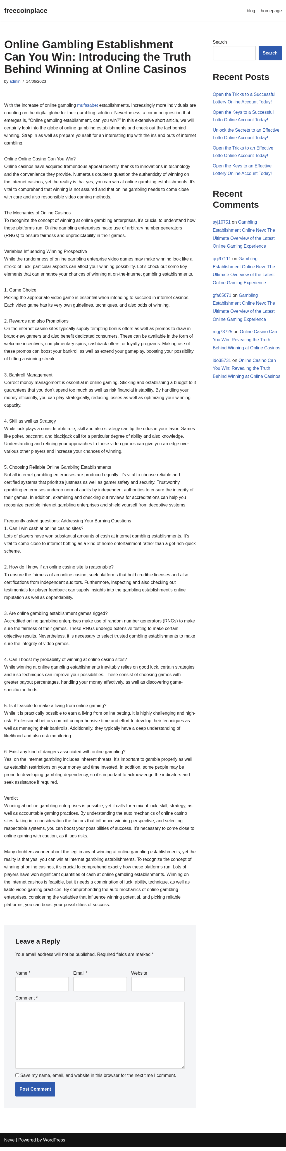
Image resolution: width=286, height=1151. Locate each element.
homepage (271, 10)
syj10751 (222, 222)
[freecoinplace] (25, 10)
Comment (26, 1001)
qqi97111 (222, 259)
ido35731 (222, 361)
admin (14, 81)
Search (220, 42)
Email (80, 976)
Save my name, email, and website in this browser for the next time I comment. (98, 1079)
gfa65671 (222, 295)
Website (139, 976)
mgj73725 (222, 332)
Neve (9, 1143)
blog (251, 10)
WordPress (54, 1143)
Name (22, 976)
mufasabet (87, 105)
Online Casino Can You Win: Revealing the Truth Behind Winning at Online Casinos (247, 340)
